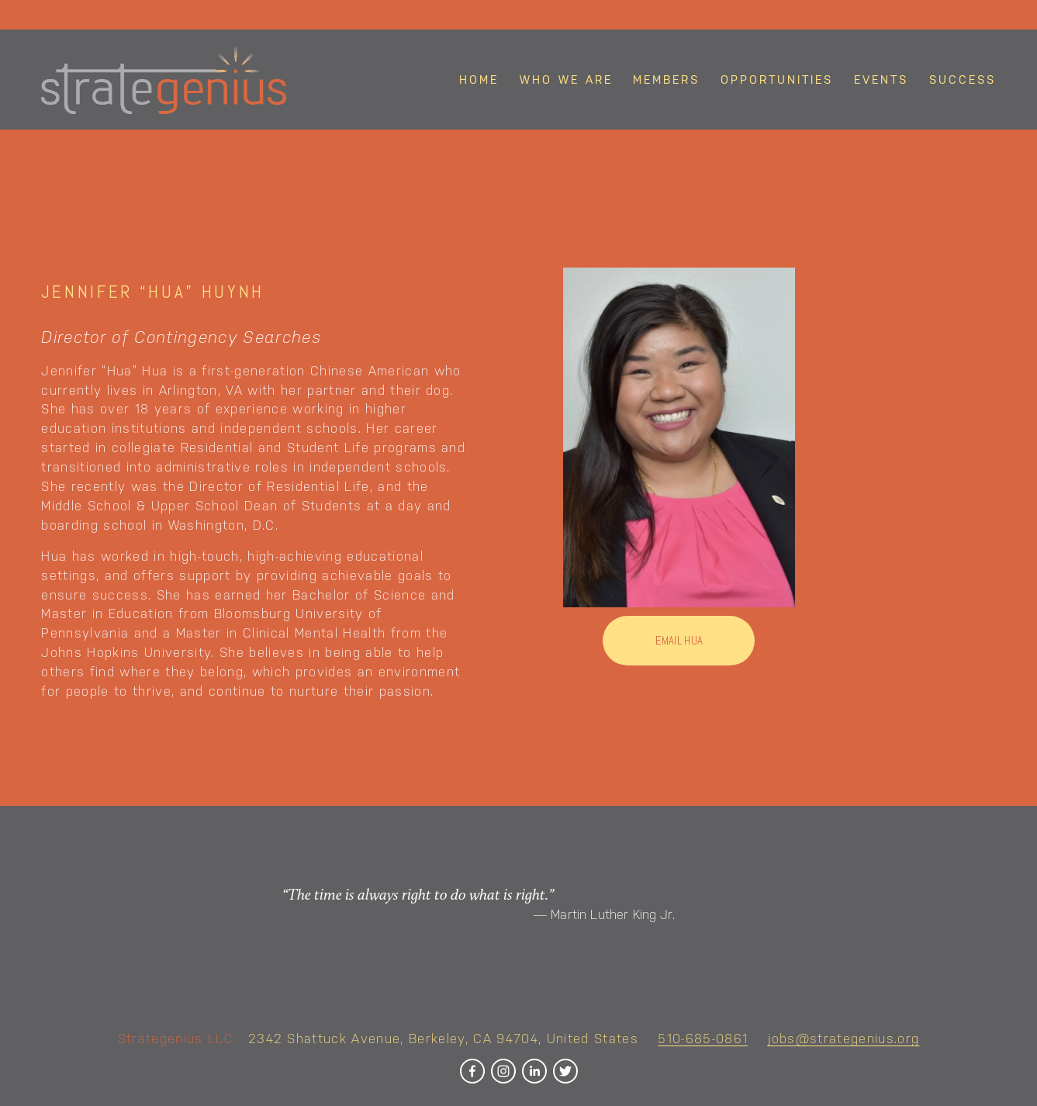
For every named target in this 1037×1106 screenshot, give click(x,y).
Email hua (679, 640)
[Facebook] (472, 1071)
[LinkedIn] (534, 1071)
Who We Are (566, 79)
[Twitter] (565, 1071)
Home (479, 79)
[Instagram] (503, 1071)
